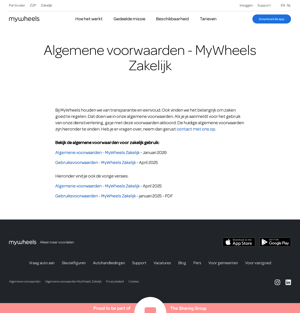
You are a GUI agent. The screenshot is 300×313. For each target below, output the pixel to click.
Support (264, 5)
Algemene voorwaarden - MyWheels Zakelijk (97, 152)
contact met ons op (196, 129)
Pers (197, 263)
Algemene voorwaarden (25, 281)
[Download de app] (271, 18)
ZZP (33, 5)
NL (289, 5)
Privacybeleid (115, 281)
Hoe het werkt (89, 18)
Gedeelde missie (129, 18)
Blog (182, 263)
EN (283, 5)
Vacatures (162, 263)
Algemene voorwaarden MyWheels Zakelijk (73, 281)
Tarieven (208, 18)
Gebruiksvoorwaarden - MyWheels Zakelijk (95, 162)
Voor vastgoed (258, 263)
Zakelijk (46, 5)
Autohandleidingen (109, 263)
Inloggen (246, 5)
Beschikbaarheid (172, 18)
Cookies (133, 281)
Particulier (17, 5)
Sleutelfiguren (74, 263)
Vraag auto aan (42, 263)
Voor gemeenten (223, 263)
